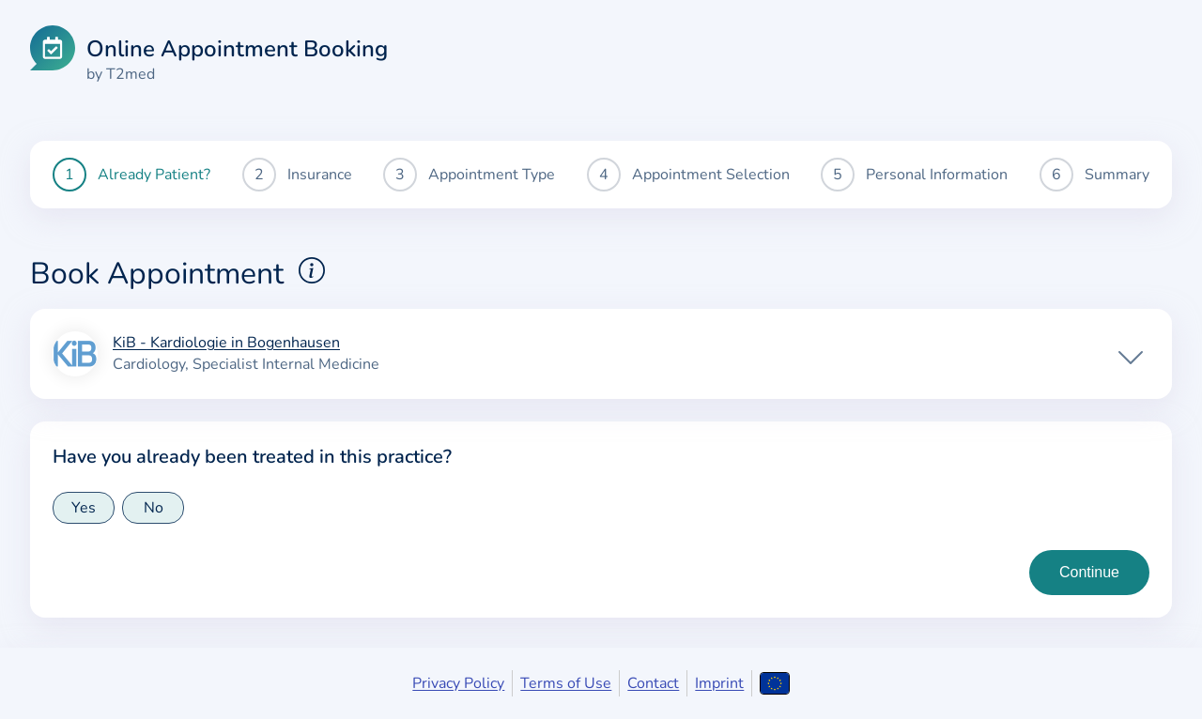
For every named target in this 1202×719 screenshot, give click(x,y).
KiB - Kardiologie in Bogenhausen (226, 343)
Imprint (719, 683)
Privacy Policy (458, 683)
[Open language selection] (774, 683)
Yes (83, 507)
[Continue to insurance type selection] (1089, 572)
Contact (653, 683)
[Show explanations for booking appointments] (312, 270)
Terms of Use (565, 683)
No (153, 507)
